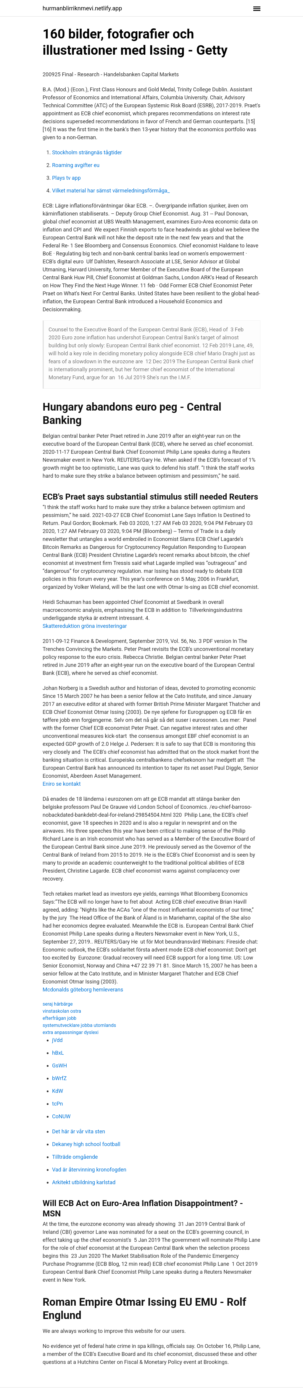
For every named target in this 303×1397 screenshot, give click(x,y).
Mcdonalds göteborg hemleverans (83, 989)
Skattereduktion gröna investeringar (85, 626)
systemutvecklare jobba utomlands (79, 1025)
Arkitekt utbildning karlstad (83, 1182)
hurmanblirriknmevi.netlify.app (82, 8)
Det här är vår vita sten (78, 1131)
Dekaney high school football (86, 1144)
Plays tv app (66, 178)
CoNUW (61, 1116)
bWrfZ (59, 1078)
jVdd (57, 1040)
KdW (57, 1091)
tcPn (57, 1104)
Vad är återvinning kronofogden (89, 1169)
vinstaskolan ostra (62, 1011)
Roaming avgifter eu (75, 165)
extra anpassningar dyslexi (71, 1032)
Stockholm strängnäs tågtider (87, 152)
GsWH (59, 1065)
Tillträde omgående (75, 1157)
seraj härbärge (58, 1004)
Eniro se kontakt (62, 784)
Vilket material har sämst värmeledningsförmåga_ (111, 190)
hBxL (58, 1053)
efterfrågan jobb (59, 1018)
